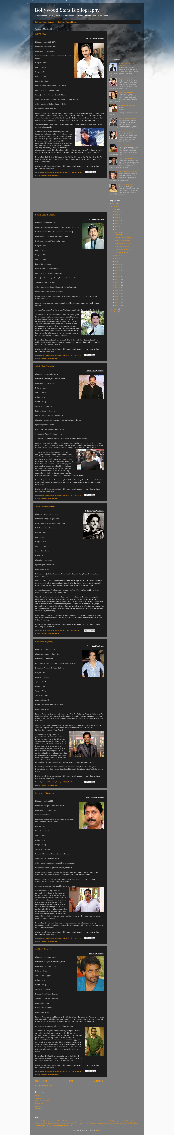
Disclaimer (38, 1106)
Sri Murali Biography (43, 949)
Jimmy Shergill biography (127, 105)
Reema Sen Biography (126, 132)
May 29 (118, 217)
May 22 (118, 259)
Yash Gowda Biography (126, 145)
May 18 (118, 270)
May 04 (118, 296)
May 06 (118, 291)
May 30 (118, 215)
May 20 (118, 264)
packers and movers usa (108, 1123)
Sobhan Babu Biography (45, 215)
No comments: (77, 172)
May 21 (118, 262)
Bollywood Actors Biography (45, 22)
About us (38, 1098)
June (115, 206)
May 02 (118, 302)
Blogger (98, 1130)
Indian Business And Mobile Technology (69, 1123)
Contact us (38, 1109)
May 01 (118, 305)
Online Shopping (52, 1125)
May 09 (118, 285)
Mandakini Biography (125, 185)
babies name (95, 1123)
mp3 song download (49, 1123)
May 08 (118, 288)
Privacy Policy (39, 1103)
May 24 (118, 232)
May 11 (118, 279)
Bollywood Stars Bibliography (67, 10)
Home (70, 1081)
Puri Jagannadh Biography (127, 118)
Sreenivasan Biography (44, 793)
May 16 (118, 276)
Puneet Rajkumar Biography (128, 171)
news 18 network (40, 1125)
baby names (87, 1123)
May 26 (118, 226)
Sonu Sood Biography (44, 642)
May (115, 209)
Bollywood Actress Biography (68, 22)
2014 (114, 204)
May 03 (118, 299)
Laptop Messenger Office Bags (127, 1123)
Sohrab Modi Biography (45, 506)
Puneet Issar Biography (126, 158)
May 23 (118, 256)
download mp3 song (42, 1121)
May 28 (118, 220)
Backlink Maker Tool (65, 1125)
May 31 (118, 212)
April (115, 309)
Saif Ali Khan (40, 34)
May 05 (118, 293)
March (116, 312)
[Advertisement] (69, 195)
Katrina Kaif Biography (126, 92)
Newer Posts (41, 1081)
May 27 (118, 223)
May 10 (118, 282)
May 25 (118, 229)
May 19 (118, 267)
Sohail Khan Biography (44, 366)
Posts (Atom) (48, 1085)
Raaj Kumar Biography (126, 79)
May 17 (118, 273)
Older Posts (98, 1081)
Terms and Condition (42, 1101)
